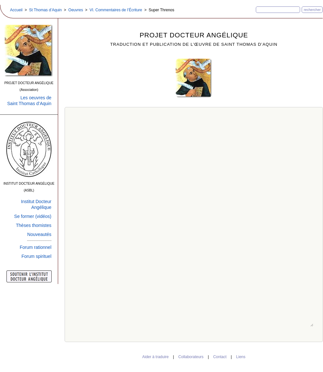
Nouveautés (39, 234)
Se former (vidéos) (32, 216)
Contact (219, 357)
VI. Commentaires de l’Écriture (115, 10)
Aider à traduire (155, 357)
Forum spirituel (36, 256)
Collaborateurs (190, 357)
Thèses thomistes (33, 225)
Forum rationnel (35, 247)
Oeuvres (75, 10)
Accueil (16, 10)
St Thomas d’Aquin (45, 10)
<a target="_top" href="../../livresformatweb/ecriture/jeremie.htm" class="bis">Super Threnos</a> (194, 223)
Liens (240, 357)
